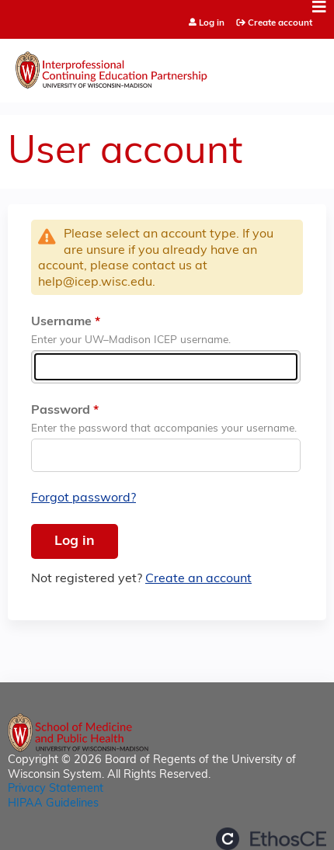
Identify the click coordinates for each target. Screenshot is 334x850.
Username (61, 322)
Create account (280, 23)
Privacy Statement (55, 789)
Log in (211, 23)
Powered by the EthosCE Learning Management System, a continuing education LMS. (271, 838)
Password (60, 410)
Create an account (198, 579)
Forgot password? (83, 498)
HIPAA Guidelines (53, 804)
